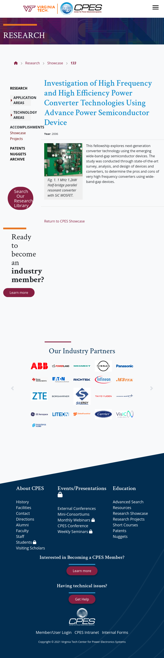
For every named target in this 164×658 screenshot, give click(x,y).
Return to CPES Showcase (64, 221)
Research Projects (129, 519)
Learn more (19, 292)
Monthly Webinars (76, 520)
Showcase (18, 133)
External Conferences (77, 508)
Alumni (22, 524)
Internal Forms (115, 632)
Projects (16, 138)
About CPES (30, 488)
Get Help (82, 599)
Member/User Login (54, 632)
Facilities (23, 507)
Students (26, 542)
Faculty (22, 530)
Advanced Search (128, 501)
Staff (20, 536)
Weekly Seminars (75, 531)
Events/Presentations (82, 491)
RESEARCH (18, 88)
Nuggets (120, 536)
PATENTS (17, 148)
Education (124, 488)
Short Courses (125, 524)
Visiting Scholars (30, 548)
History (22, 501)
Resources (122, 507)
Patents (119, 530)
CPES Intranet (87, 632)
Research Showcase (130, 513)
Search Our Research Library (23, 198)
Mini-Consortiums (73, 514)
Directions (25, 519)
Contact (23, 513)
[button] (12, 388)
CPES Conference (73, 525)
